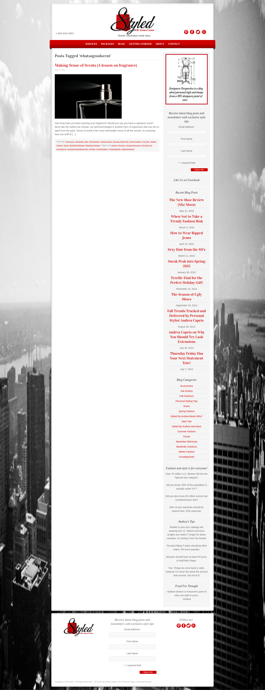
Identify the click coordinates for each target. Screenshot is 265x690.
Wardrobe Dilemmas (77, 145)
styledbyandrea (102, 149)
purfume (92, 149)
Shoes (186, 406)
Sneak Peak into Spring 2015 (186, 263)
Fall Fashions (94, 142)
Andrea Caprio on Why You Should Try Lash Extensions (187, 337)
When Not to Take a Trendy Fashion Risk (186, 218)
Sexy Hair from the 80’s (186, 249)
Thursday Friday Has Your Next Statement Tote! (186, 358)
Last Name (186, 151)
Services (91, 44)
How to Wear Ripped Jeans (186, 235)
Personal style (147, 145)
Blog (121, 44)
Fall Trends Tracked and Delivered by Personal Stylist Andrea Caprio (186, 316)
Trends (66, 145)
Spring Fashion (135, 142)
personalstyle (61, 149)
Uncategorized (186, 456)
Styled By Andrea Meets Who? (187, 416)
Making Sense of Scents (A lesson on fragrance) (96, 65)
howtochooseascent (133, 145)
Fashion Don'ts (106, 142)
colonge (114, 145)
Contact (174, 44)
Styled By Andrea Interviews (186, 426)
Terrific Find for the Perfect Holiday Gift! (186, 280)
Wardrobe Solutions (93, 145)
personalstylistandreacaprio (77, 149)
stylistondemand (115, 149)
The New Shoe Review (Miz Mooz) (186, 202)
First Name (186, 139)
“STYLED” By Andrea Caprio (132, 22)
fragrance (121, 145)
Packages (107, 44)
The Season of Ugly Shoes (186, 296)
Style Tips (145, 142)
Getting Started (140, 44)
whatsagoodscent (128, 149)
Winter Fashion (187, 451)
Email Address (187, 127)
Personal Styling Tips (121, 142)
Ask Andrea (79, 142)
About (160, 44)
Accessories (70, 142)
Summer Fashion (187, 431)
